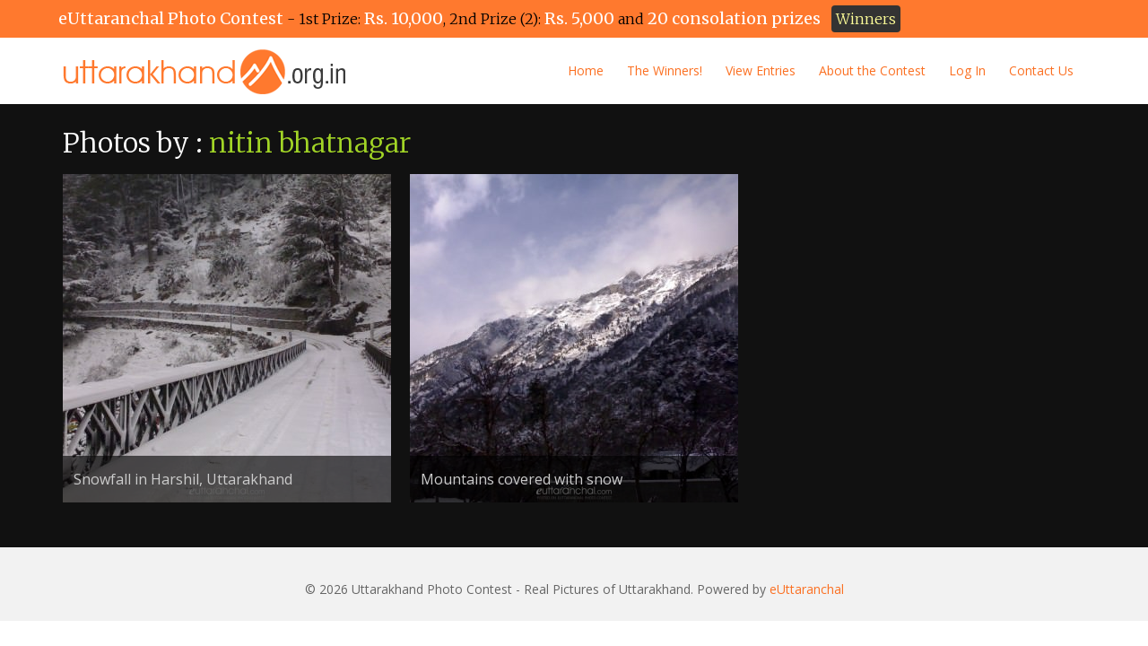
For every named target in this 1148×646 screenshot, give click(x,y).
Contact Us (1041, 70)
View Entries (761, 70)
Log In (967, 70)
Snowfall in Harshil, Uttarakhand (183, 479)
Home (586, 70)
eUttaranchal (807, 589)
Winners (866, 19)
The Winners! (664, 70)
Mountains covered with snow (521, 479)
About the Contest (872, 70)
